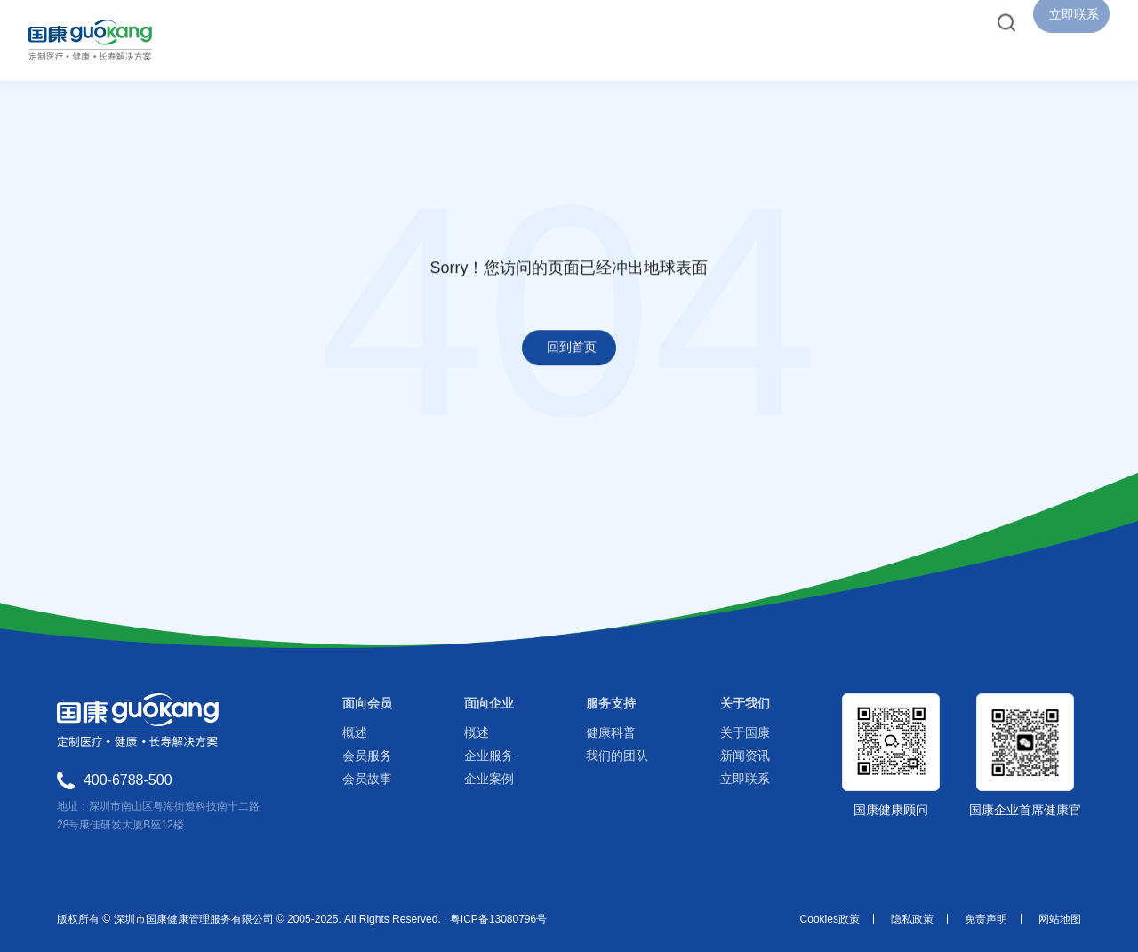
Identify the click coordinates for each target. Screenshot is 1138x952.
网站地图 (1059, 919)
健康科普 (611, 732)
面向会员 (367, 703)
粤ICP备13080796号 (498, 919)
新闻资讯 (745, 755)
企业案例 (489, 779)
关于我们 (745, 703)
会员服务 (367, 755)
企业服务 (489, 755)
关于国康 (745, 732)
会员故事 (367, 779)
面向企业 (489, 703)
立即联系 (745, 779)
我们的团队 (617, 755)
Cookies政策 (830, 919)
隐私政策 (912, 919)
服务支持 (611, 703)
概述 (354, 732)
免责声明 (986, 919)
